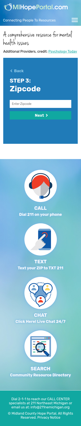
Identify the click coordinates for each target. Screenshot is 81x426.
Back (19, 71)
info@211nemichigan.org (50, 407)
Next (40, 115)
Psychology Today (62, 51)
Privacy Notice (48, 417)
